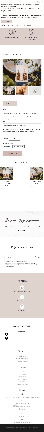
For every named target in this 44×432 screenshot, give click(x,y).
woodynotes (22, 310)
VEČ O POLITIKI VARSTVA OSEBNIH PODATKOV (16, 25)
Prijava (39, 257)
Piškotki (22, 382)
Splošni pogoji (22, 379)
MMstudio (25, 429)
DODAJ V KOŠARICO (12, 154)
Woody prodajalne (22, 361)
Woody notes (22, 301)
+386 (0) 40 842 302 (22, 417)
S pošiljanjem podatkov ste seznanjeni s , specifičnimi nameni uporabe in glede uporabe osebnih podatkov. (21, 265)
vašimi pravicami (25, 265)
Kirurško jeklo (18, 147)
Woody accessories (22, 359)
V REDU (6, 21)
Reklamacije (22, 377)
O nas (22, 372)
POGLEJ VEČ (22, 230)
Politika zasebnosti (22, 384)
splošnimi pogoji (30, 263)
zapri (40, 2)
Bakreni (7, 147)
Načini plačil (22, 374)
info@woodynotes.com (22, 423)
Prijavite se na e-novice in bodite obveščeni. (16, 261)
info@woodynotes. (20, 291)
